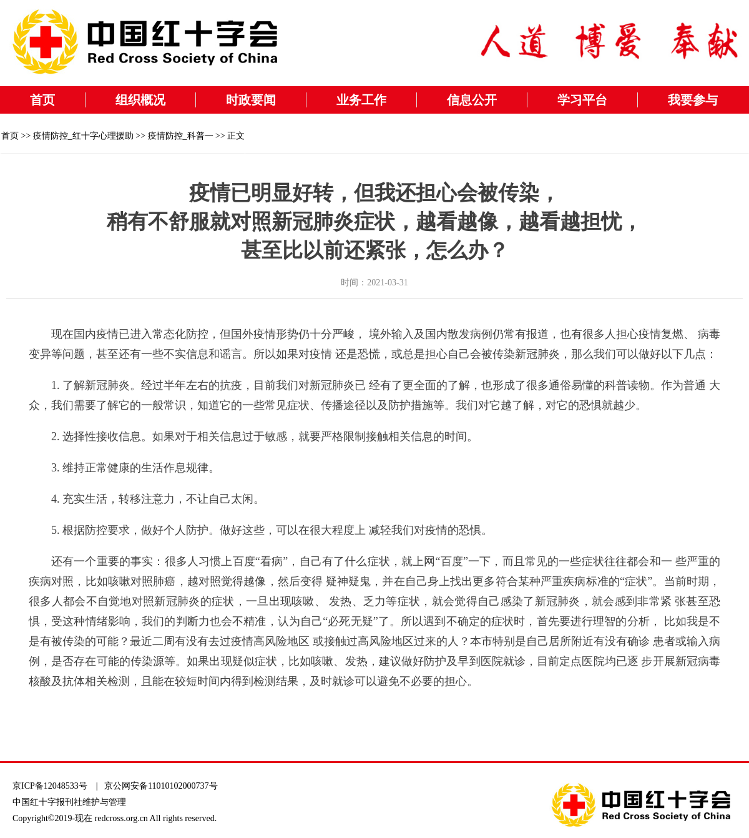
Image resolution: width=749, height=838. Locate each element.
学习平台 (582, 100)
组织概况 (140, 100)
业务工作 (361, 100)
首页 (42, 100)
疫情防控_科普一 (180, 135)
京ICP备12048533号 (49, 786)
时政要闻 (251, 100)
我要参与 (693, 100)
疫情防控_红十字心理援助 (83, 135)
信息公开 (472, 100)
